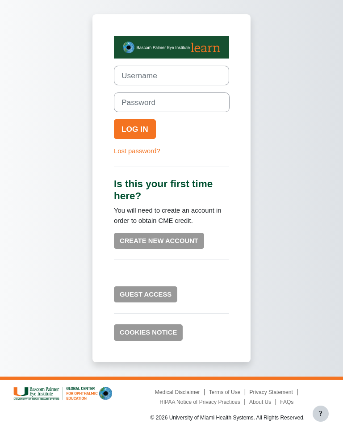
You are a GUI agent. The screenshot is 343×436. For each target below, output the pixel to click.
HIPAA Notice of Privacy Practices (199, 402)
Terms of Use (225, 392)
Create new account (159, 240)
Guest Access (146, 294)
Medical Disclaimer (177, 392)
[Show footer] (321, 414)
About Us (260, 402)
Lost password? (137, 151)
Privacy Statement (271, 392)
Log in (134, 129)
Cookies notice (148, 332)
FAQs (286, 402)
